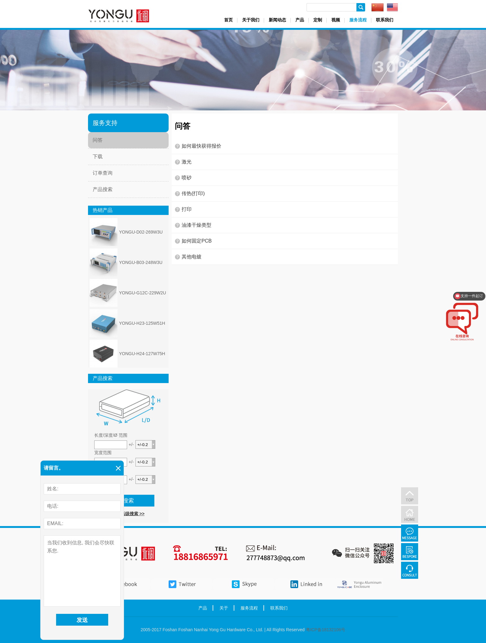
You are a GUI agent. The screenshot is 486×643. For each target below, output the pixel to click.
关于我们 (250, 19)
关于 (223, 607)
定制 (317, 19)
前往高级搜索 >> (128, 513)
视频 (335, 19)
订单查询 (103, 173)
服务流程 (358, 19)
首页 (228, 19)
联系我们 (384, 19)
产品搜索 (103, 189)
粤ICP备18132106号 (326, 629)
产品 (299, 19)
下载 (98, 156)
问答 (98, 140)
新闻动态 (277, 19)
